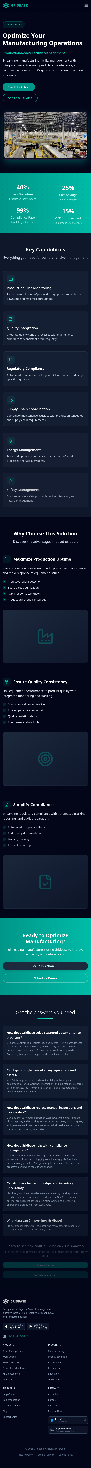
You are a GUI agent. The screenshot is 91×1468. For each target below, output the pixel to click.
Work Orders (10, 1356)
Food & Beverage (57, 1356)
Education (53, 1373)
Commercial (54, 1368)
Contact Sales (10, 1416)
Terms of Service (46, 1454)
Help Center (9, 1394)
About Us (53, 1394)
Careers (52, 1399)
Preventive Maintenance (16, 1368)
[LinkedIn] (4, 1336)
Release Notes (56, 1411)
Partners (53, 1405)
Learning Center (11, 1405)
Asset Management (13, 1351)
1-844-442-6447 (18, 1336)
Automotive (54, 1362)
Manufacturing (56, 1351)
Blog (5, 1411)
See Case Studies (20, 98)
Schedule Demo (45, 980)
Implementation (11, 1399)
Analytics (7, 1379)
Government (55, 1379)
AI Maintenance (11, 1373)
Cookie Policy (66, 1454)
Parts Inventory (11, 1362)
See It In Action (19, 87)
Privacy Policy (25, 1454)
